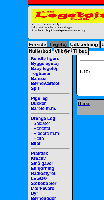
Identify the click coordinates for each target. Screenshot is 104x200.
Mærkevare (42, 188)
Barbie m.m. (43, 108)
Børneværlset (45, 83)
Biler (36, 143)
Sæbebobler (43, 183)
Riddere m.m (46, 133)
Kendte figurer (46, 58)
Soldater (42, 123)
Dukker (38, 103)
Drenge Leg (43, 118)
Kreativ (38, 158)
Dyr (34, 193)
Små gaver (42, 163)
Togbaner (41, 73)
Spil (35, 88)
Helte (39, 138)
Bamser (39, 78)
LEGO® (39, 178)
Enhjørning (42, 168)
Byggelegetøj (45, 63)
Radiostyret (43, 173)
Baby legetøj (44, 68)
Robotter (42, 128)
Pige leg (39, 98)
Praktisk (39, 153)
